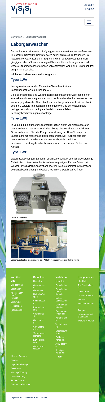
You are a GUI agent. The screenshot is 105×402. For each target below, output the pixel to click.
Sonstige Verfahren (59, 351)
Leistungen (16, 289)
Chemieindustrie (38, 315)
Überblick (37, 281)
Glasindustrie (38, 321)
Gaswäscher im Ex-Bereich (61, 292)
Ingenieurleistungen (20, 364)
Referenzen (16, 306)
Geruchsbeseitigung (39, 347)
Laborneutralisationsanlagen (85, 315)
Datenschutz (31, 397)
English (89, 8)
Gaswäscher (61, 285)
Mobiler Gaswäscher (61, 299)
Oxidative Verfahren (59, 338)
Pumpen (82, 310)
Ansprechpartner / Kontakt (17, 295)
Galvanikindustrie (38, 328)
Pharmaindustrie (39, 308)
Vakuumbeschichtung (39, 334)
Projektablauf (17, 311)
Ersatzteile (16, 368)
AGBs (44, 397)
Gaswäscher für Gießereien (39, 288)
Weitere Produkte (86, 321)
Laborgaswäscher (61, 332)
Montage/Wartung (19, 372)
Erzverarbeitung (39, 341)
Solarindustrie (39, 302)
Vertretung (15, 302)
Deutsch (89, 4)
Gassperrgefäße (85, 295)
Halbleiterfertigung (39, 295)
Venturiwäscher (61, 319)
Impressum (16, 397)
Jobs (60, 357)
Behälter (82, 299)
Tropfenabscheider (85, 286)
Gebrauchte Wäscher (20, 384)
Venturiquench (61, 325)
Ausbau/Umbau (18, 380)
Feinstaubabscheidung (61, 312)
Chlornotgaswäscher (61, 306)
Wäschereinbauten (86, 305)
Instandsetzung (18, 376)
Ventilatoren (83, 291)
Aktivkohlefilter (61, 345)
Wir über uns (17, 285)
